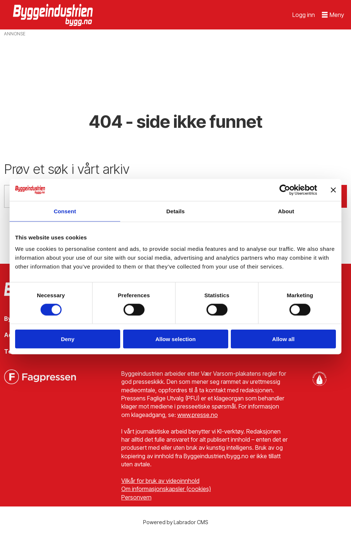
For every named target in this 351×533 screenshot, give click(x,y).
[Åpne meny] (333, 15)
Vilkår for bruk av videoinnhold (160, 480)
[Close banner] (333, 189)
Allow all (283, 339)
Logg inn (303, 14)
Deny (67, 339)
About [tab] (286, 211)
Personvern (136, 497)
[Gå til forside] (54, 15)
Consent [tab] (65, 211)
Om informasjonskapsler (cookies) (166, 488)
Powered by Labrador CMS (175, 522)
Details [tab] (175, 211)
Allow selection (175, 339)
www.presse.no (197, 414)
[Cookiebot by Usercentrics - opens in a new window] (285, 189)
